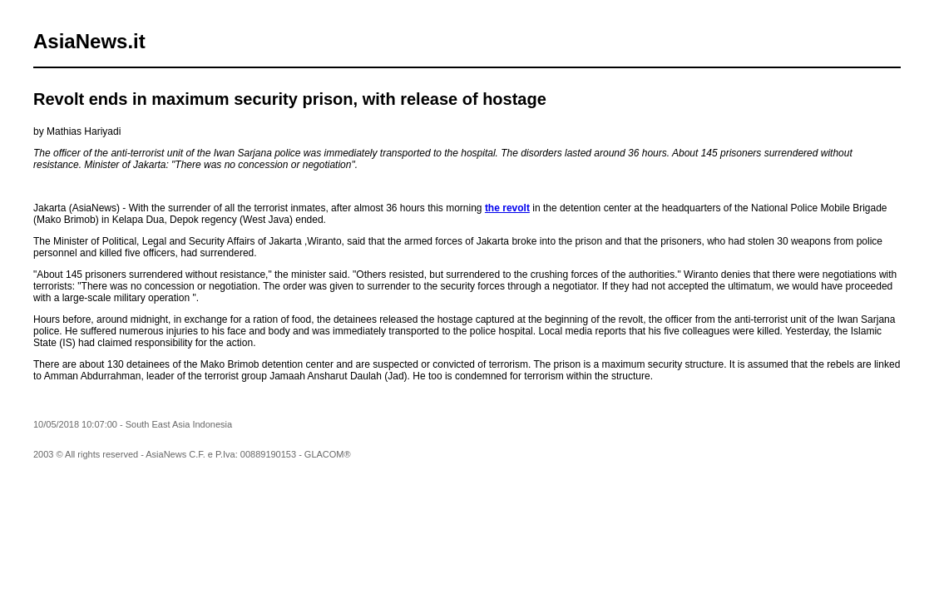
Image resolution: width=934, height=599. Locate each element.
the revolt (507, 208)
